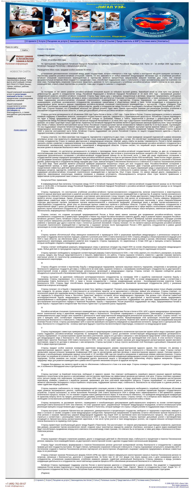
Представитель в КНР (127, 41)
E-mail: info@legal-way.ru (15, 486)
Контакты (163, 41)
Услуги (42, 41)
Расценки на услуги (57, 41)
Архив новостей (20, 130)
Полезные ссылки (108, 480)
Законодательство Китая (83, 41)
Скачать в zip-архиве (46, 49)
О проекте (31, 41)
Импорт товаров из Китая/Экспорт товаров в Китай (25, 58)
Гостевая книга (149, 41)
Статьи (101, 41)
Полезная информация (17, 64)
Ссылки (110, 41)
